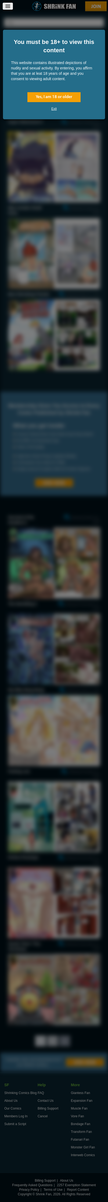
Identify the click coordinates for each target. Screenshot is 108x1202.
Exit (54, 109)
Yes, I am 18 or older (54, 97)
